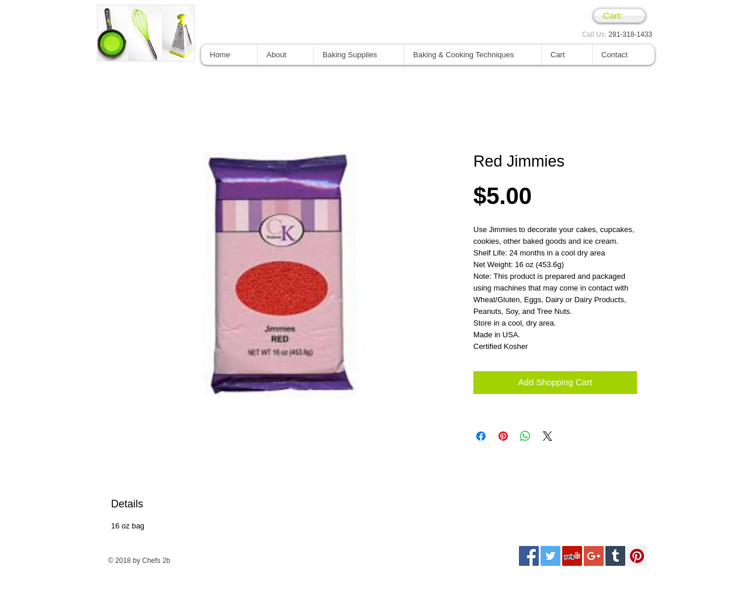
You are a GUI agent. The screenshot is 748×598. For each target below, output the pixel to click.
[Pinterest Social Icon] (637, 556)
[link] (619, 16)
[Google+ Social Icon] (594, 556)
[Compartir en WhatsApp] (525, 436)
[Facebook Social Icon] (529, 556)
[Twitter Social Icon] (550, 556)
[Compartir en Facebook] (481, 436)
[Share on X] (548, 436)
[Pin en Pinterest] (503, 436)
